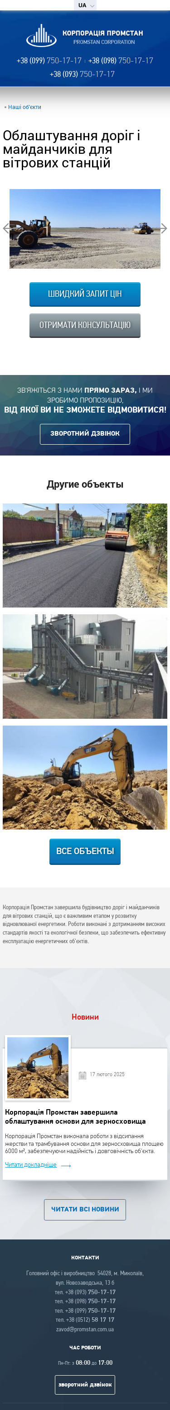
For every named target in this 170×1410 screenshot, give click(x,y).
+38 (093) (82, 75)
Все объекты (85, 851)
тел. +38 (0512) (85, 1320)
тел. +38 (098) (85, 1302)
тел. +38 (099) (85, 1311)
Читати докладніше (31, 1165)
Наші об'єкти (24, 106)
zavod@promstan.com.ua (85, 1330)
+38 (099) (49, 61)
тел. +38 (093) (85, 1293)
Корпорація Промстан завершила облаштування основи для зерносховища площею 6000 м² (75, 1117)
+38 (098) (120, 61)
